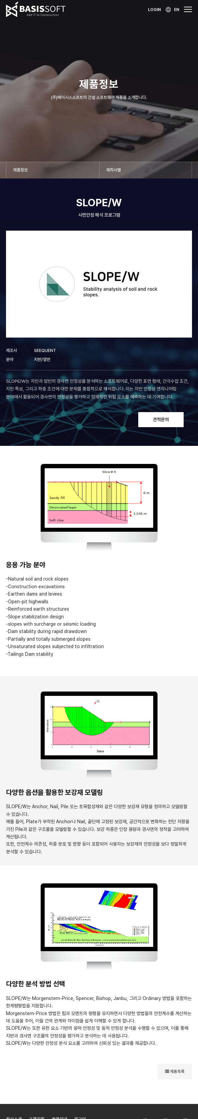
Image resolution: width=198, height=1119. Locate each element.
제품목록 (175, 1071)
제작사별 (113, 169)
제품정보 (20, 169)
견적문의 (161, 419)
